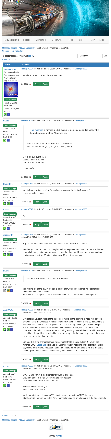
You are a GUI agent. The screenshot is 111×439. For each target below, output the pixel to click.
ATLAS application (27, 48)
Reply (37, 84)
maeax (6, 121)
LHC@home (11, 39)
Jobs (72, 40)
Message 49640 (27, 209)
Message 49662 (27, 270)
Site (82, 40)
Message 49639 (27, 184)
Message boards (9, 48)
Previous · (7, 59)
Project (27, 40)
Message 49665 (27, 366)
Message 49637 (27, 69)
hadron (6, 271)
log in (30, 56)
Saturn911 (8, 184)
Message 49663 (27, 310)
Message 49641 (27, 235)
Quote (45, 84)
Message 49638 (27, 120)
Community (58, 40)
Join (93, 40)
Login (101, 40)
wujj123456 (8, 235)
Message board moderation (12, 51)
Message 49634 (81, 120)
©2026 (55, 436)
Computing (42, 40)
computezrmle (10, 69)
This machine (37, 130)
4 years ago (40, 345)
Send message (10, 100)
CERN (59, 436)
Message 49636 (81, 69)
